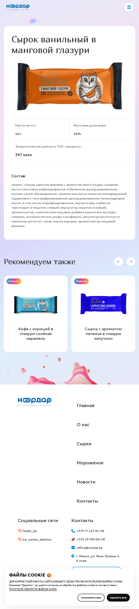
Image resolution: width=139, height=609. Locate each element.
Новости (86, 482)
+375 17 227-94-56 (87, 531)
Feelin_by (27, 531)
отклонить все (91, 597)
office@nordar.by (87, 548)
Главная (86, 405)
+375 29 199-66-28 (88, 539)
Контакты (88, 501)
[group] (36, 314)
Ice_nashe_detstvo (34, 540)
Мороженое (90, 463)
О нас (83, 424)
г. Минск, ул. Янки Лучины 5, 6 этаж (95, 558)
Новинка (14, 281)
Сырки (84, 444)
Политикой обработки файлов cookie (33, 588)
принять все (118, 597)
